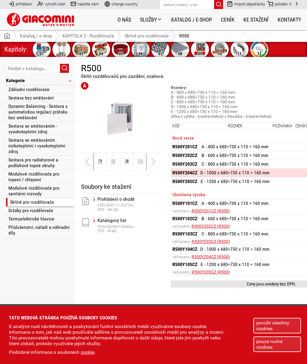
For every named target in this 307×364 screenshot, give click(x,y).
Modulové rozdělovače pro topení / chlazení (33, 176)
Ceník (227, 19)
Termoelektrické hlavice (31, 219)
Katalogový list (128, 225)
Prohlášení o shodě (128, 204)
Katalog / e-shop (191, 19)
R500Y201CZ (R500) (211, 211)
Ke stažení (256, 19)
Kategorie (39, 80)
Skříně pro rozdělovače (32, 202)
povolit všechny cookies (272, 325)
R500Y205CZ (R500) (211, 272)
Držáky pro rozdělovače (30, 210)
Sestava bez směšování (31, 98)
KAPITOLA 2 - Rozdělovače (88, 36)
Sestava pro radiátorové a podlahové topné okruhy (33, 162)
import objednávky (246, 4)
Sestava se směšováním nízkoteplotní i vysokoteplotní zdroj (36, 145)
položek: (279, 4)
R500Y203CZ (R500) (211, 241)
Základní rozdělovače (28, 89)
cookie (87, 352)
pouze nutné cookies (269, 344)
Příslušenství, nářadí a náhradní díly (39, 230)
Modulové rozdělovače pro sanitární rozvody (33, 191)
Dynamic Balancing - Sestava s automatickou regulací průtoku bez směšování (37, 111)
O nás (124, 19)
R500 (184, 36)
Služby (151, 19)
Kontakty (289, 19)
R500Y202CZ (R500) (211, 226)
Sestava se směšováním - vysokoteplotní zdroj (32, 129)
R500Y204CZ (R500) (211, 256)
